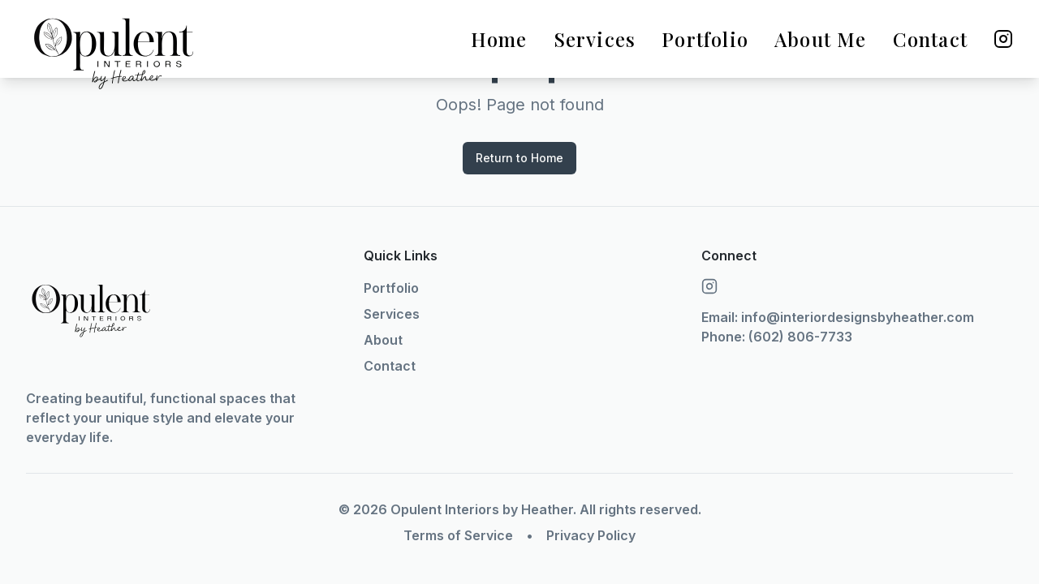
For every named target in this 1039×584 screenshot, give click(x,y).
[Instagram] (1003, 39)
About (383, 340)
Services (595, 39)
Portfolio (705, 39)
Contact (930, 39)
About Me (820, 39)
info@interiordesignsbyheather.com (857, 317)
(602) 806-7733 (800, 336)
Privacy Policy (591, 535)
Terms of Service (458, 535)
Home (499, 39)
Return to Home (519, 158)
